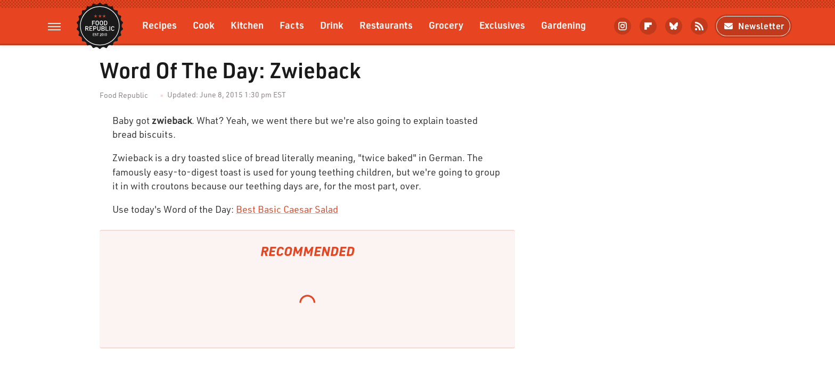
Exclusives (502, 25)
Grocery (446, 25)
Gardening (563, 25)
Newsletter (753, 25)
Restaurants (386, 25)
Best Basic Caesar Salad (287, 209)
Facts (292, 25)
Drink (331, 25)
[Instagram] (622, 26)
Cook (204, 25)
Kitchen (247, 25)
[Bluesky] (673, 26)
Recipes (159, 25)
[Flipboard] (648, 26)
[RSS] (699, 26)
